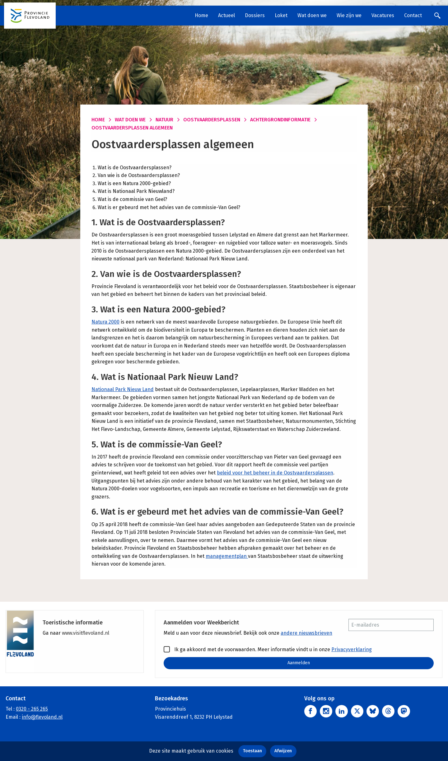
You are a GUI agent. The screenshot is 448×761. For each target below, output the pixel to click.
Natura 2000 (105, 322)
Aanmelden (298, 662)
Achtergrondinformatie (280, 120)
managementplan (227, 556)
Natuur (164, 120)
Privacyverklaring (351, 649)
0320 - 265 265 (32, 709)
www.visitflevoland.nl (85, 633)
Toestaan (252, 751)
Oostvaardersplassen (211, 120)
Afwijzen (283, 751)
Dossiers (255, 15)
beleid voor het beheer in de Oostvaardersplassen (275, 473)
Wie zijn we (349, 15)
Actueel (226, 15)
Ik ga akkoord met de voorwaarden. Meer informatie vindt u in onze (268, 649)
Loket (281, 15)
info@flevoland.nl (42, 717)
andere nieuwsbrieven (306, 633)
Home (201, 15)
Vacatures (382, 15)
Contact (413, 15)
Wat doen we (312, 15)
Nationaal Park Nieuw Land (122, 389)
